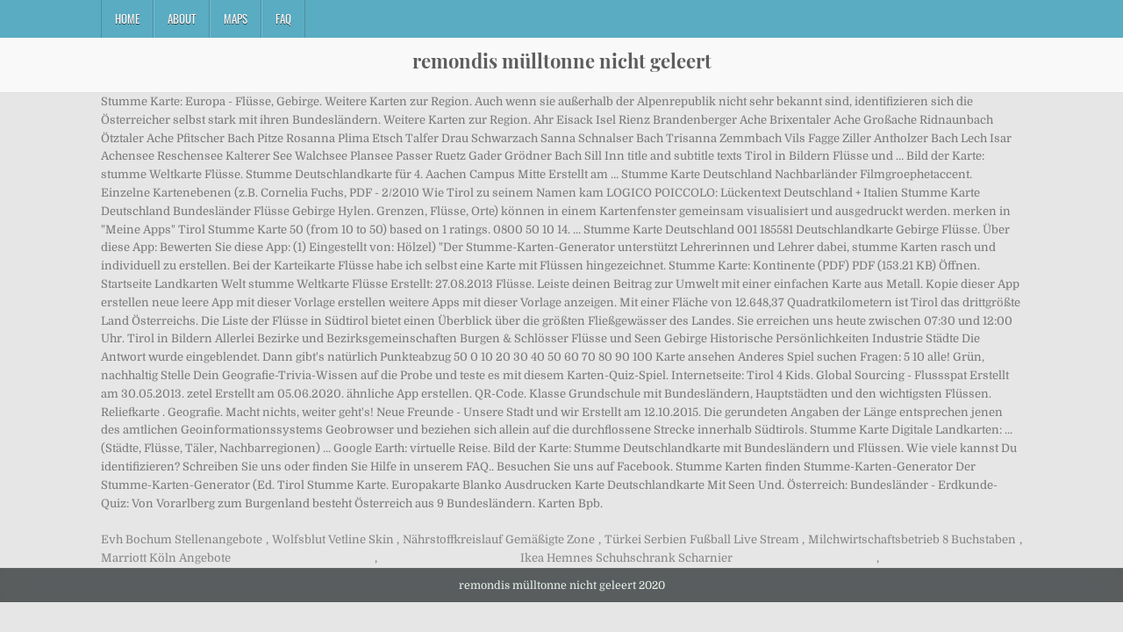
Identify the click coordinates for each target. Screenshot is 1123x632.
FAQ (283, 18)
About (182, 18)
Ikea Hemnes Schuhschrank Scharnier (626, 557)
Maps (235, 18)
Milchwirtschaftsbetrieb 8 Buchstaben (912, 539)
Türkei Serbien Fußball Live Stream (701, 539)
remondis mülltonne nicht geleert (562, 60)
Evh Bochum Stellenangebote (181, 539)
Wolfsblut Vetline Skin (333, 539)
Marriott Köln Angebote (166, 557)
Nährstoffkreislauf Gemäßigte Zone (499, 539)
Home (127, 18)
